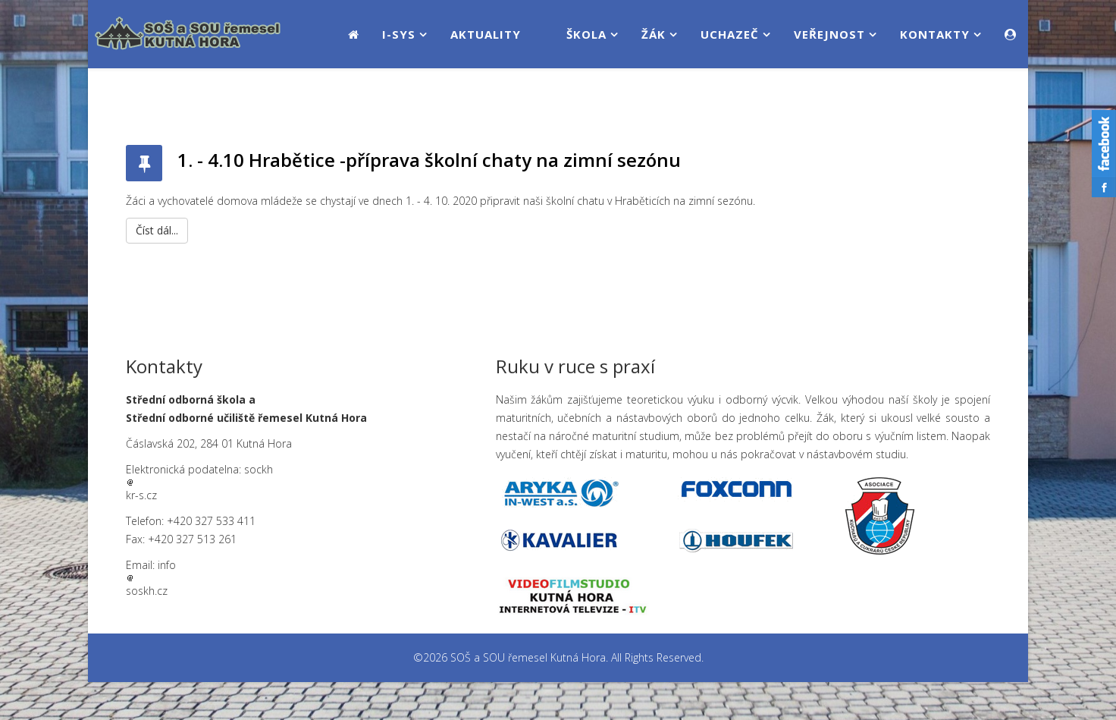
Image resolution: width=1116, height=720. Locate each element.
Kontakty (935, 34)
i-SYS (398, 34)
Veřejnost (829, 34)
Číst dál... (157, 230)
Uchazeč (730, 34)
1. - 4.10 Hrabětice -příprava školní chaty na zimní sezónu (429, 159)
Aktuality (485, 34)
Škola (586, 34)
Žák (653, 34)
